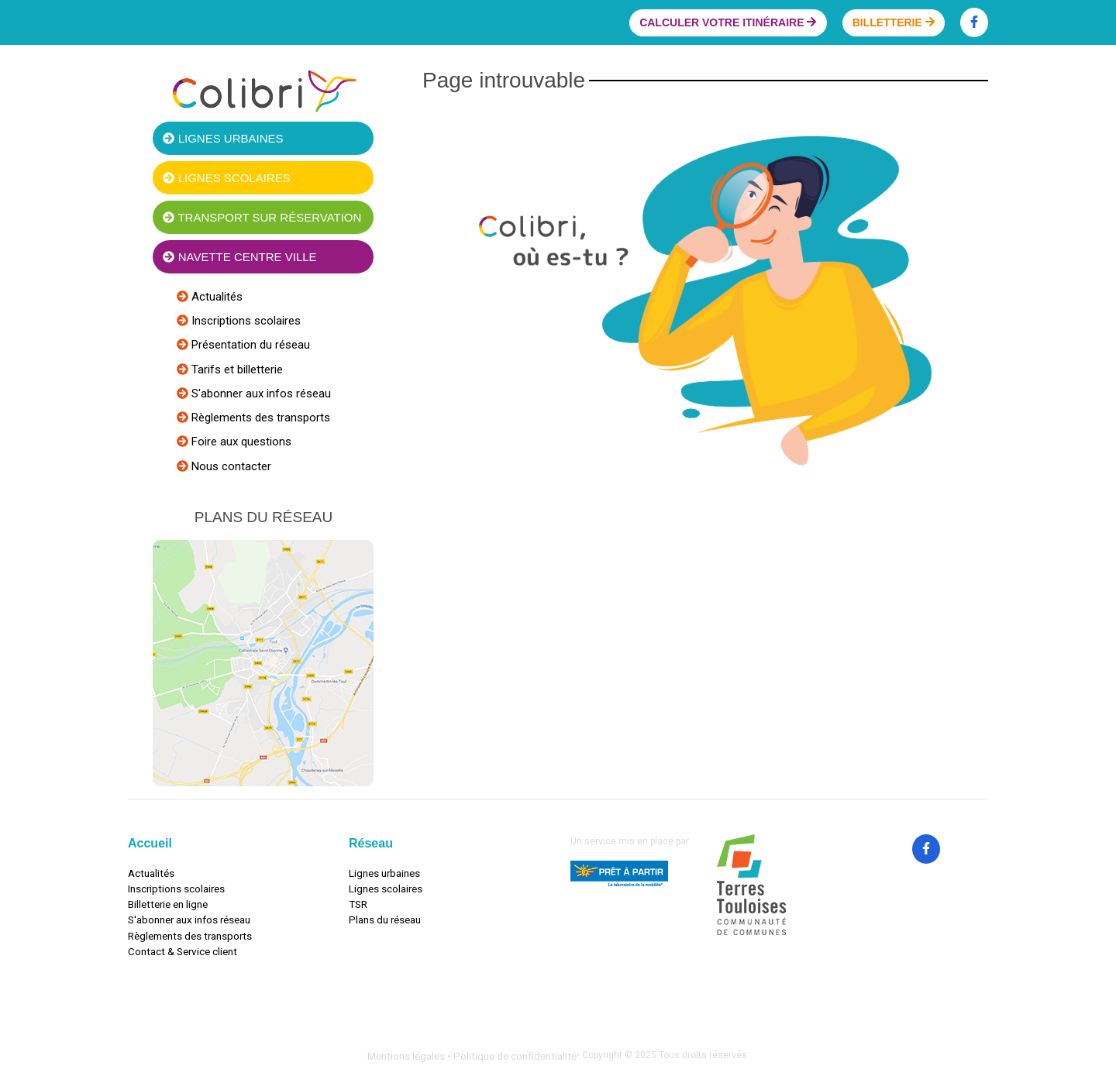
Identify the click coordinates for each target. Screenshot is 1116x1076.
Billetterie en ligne (168, 904)
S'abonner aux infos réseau (259, 393)
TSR (358, 904)
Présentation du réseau (249, 345)
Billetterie (893, 22)
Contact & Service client (182, 951)
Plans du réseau (385, 919)
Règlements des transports (259, 418)
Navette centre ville (239, 256)
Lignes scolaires (226, 177)
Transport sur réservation (262, 217)
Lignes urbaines (223, 138)
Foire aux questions (239, 442)
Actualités (215, 297)
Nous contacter (229, 466)
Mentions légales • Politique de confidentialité (472, 1056)
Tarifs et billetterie (235, 369)
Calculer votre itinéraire (727, 22)
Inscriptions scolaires (244, 321)
